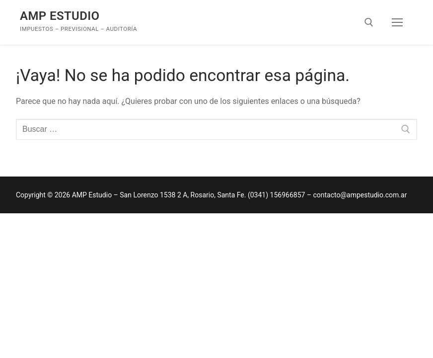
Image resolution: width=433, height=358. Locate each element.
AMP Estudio (60, 16)
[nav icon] (397, 22)
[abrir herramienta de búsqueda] (368, 22)
